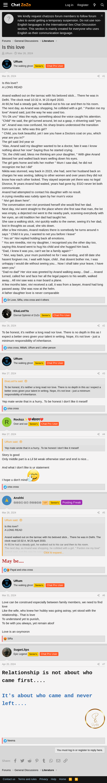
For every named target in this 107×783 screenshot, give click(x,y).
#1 (103, 76)
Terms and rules (27, 779)
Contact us (9, 779)
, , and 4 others (28, 300)
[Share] (98, 76)
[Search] (102, 5)
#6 (103, 595)
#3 (103, 373)
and (21, 569)
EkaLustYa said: (14, 381)
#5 (103, 512)
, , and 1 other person (31, 347)
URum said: (11, 441)
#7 (103, 664)
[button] (5, 5)
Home (62, 779)
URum (8, 53)
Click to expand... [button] (54, 552)
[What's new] (94, 5)
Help (53, 779)
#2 (103, 325)
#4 (103, 434)
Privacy (44, 779)
